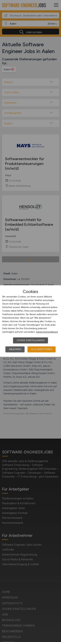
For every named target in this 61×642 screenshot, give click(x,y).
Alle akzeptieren (41, 349)
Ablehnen (15, 349)
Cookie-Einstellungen (30, 340)
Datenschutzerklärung (47, 332)
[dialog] (30, 321)
